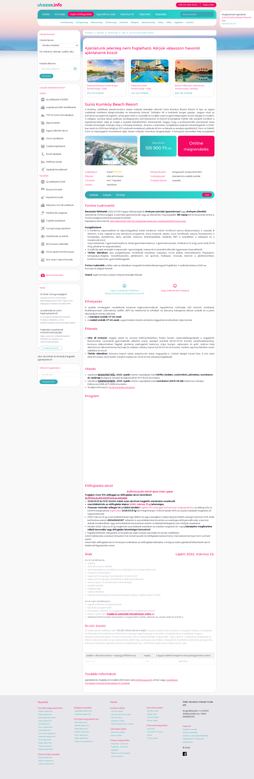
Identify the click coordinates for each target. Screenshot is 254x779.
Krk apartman (44, 724)
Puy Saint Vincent (155, 732)
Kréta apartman (81, 729)
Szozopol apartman (83, 714)
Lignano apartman (46, 764)
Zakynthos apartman (84, 741)
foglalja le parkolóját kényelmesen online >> (130, 614)
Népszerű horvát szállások (57, 205)
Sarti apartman (81, 722)
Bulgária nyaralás (83, 707)
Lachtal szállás (117, 711)
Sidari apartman (81, 738)
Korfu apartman (81, 735)
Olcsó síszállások (52, 138)
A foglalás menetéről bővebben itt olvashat (107, 683)
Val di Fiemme (117, 756)
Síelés (46, 14)
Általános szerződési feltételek (195, 736)
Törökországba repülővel (122, 387)
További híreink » (51, 348)
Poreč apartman (45, 714)
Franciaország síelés (156, 725)
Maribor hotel (152, 711)
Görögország (82, 22)
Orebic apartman (45, 711)
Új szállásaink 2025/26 (54, 100)
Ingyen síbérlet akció (54, 131)
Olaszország (96, 22)
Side (123, 33)
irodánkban (172, 680)
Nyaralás (100, 33)
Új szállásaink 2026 (53, 182)
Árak (207, 194)
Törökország (113, 33)
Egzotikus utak (106, 14)
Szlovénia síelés (154, 707)
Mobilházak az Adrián (54, 236)
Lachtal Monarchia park (121, 714)
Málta (169, 22)
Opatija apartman (45, 749)
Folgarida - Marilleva (119, 747)
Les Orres (151, 729)
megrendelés (196, 145)
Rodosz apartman (82, 725)
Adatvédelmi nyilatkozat (193, 739)
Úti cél (57, 51)
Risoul (149, 735)
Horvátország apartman (50, 708)
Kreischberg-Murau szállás (122, 724)
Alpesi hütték (50, 123)
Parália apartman (82, 732)
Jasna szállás (116, 735)
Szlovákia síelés (118, 729)
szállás (94, 194)
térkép (120, 194)
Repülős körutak (52, 197)
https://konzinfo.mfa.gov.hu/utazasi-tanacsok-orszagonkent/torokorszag (148, 221)
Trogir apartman (45, 746)
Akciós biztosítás (52, 275)
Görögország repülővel (55, 228)
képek (107, 194)
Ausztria (189, 22)
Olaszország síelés (119, 740)
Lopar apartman (45, 721)
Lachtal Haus (116, 717)
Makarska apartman (46, 736)
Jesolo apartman (45, 757)
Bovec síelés (152, 720)
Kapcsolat (187, 726)
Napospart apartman (83, 711)
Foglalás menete (190, 729)
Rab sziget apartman (47, 717)
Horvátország (67, 22)
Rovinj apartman (45, 727)
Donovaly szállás (118, 732)
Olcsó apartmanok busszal (57, 252)
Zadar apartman (45, 743)
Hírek (42, 287)
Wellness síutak (51, 162)
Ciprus (161, 22)
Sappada (114, 750)
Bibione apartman (46, 761)
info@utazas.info (143, 680)
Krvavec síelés (153, 717)
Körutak (60, 14)
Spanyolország (148, 22)
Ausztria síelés (117, 708)
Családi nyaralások (53, 221)
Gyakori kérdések (190, 732)
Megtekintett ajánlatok (234, 14)
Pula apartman (44, 730)
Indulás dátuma (48, 63)
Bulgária (135, 22)
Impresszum (188, 742)
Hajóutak (144, 14)
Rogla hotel (152, 714)
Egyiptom (178, 22)
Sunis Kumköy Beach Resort (141, 33)
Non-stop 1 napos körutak (57, 260)
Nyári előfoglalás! (81, 14)
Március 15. (127, 14)
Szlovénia (123, 22)
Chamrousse (152, 738)
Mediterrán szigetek (54, 213)
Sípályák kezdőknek (54, 170)
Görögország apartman (86, 719)
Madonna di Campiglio (120, 753)
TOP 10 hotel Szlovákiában (57, 115)
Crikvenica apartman (47, 733)
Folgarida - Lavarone (119, 744)
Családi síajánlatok (53, 146)
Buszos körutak (51, 190)
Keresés (46, 76)
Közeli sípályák (51, 154)
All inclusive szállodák (54, 244)
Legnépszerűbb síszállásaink (58, 107)
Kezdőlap (89, 33)
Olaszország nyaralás (48, 754)
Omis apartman (45, 740)
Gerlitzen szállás (118, 721)
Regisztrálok (48, 381)
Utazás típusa (46, 40)
